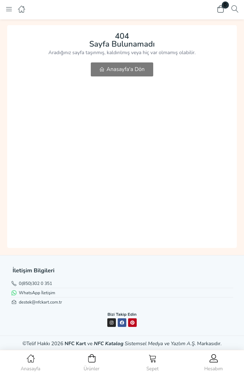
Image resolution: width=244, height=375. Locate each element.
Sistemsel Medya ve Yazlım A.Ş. (160, 343)
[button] (220, 9)
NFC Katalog (108, 343)
